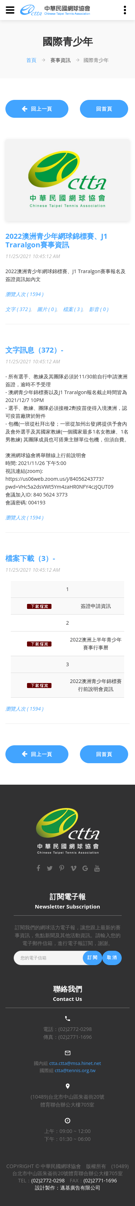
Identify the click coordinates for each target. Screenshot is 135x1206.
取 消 (112, 957)
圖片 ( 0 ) (47, 309)
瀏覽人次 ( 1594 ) (24, 294)
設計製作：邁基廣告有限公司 (67, 1187)
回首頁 (104, 108)
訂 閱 (92, 957)
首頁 (31, 60)
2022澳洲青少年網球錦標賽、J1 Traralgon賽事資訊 (56, 240)
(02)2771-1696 (75, 1036)
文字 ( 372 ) (18, 309)
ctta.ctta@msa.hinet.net (75, 1063)
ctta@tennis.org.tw (75, 1070)
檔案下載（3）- (30, 558)
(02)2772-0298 (75, 1029)
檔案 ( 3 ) (73, 309)
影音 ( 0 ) (99, 309)
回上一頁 (37, 108)
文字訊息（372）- (34, 350)
